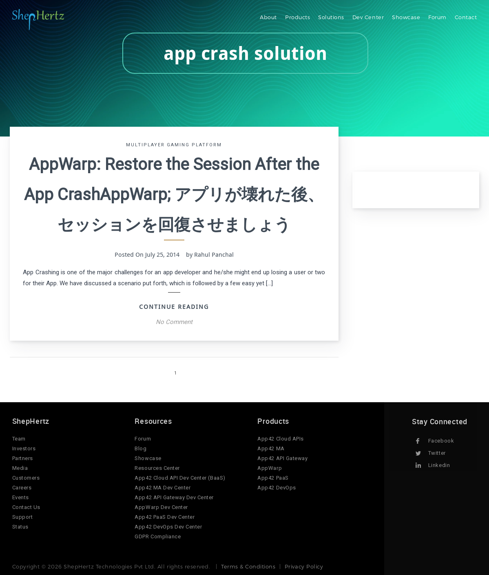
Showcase (406, 17)
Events (20, 497)
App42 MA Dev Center (162, 488)
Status (20, 527)
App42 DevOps (276, 488)
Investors (24, 448)
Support (22, 517)
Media (20, 468)
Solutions (331, 17)
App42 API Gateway (282, 458)
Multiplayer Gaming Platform (174, 145)
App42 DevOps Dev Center (168, 527)
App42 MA (270, 448)
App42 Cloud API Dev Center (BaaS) (180, 478)
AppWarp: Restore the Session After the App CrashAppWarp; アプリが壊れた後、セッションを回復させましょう (174, 194)
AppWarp (269, 468)
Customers (26, 478)
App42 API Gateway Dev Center (174, 497)
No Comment (174, 322)
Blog (140, 448)
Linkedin (439, 465)
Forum (437, 17)
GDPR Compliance (158, 536)
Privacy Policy (304, 566)
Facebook (441, 441)
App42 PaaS (272, 478)
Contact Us (26, 507)
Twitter (437, 453)
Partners (22, 458)
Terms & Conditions (248, 566)
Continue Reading (174, 306)
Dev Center (368, 17)
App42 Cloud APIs (280, 439)
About (268, 17)
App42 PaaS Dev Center (165, 517)
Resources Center (157, 468)
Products (297, 17)
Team (19, 439)
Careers (22, 488)
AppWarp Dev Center (161, 507)
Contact (466, 17)
